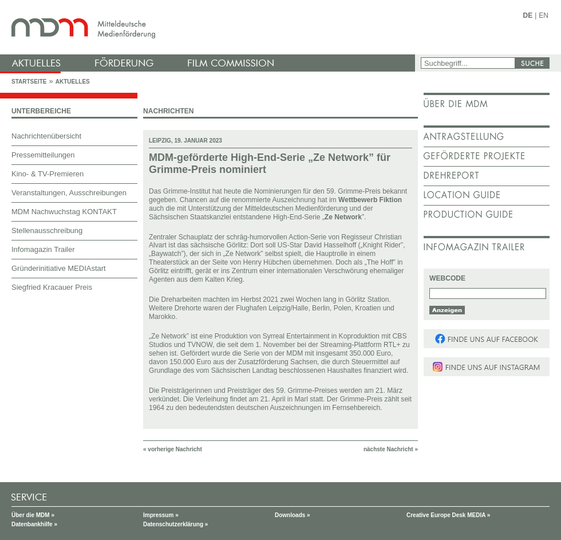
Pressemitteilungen (43, 155)
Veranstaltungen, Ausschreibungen (69, 192)
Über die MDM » (32, 515)
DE (528, 15)
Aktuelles (73, 81)
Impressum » (161, 515)
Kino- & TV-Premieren (47, 174)
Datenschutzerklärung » (175, 524)
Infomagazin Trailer (43, 249)
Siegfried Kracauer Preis (51, 287)
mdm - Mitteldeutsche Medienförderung (209, 27)
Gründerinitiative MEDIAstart (58, 268)
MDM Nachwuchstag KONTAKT (64, 211)
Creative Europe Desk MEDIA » (448, 515)
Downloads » (292, 515)
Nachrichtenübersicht (46, 136)
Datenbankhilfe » (34, 524)
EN (543, 15)
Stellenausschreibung (46, 230)
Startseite (28, 81)
